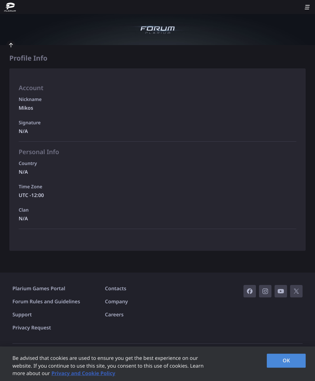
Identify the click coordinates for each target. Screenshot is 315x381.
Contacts (116, 288)
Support (22, 314)
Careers (114, 314)
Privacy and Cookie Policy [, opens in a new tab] (83, 373)
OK (286, 360)
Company (116, 301)
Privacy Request (31, 327)
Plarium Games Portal (38, 288)
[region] (157, 364)
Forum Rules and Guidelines (46, 301)
